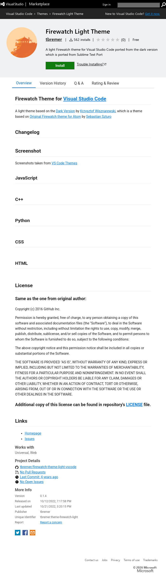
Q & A (79, 83)
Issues (30, 439)
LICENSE (134, 404)
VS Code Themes (64, 163)
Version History (53, 83)
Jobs (104, 560)
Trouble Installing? (92, 64)
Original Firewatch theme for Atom (55, 116)
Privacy (115, 560)
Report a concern (51, 522)
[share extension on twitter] (18, 534)
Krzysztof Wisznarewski (98, 111)
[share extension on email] (32, 534)
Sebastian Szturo (98, 116)
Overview (24, 83)
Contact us (91, 560)
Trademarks (150, 560)
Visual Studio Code (19, 14)
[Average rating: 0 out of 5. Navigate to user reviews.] (110, 40)
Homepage (33, 433)
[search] (138, 4)
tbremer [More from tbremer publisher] (54, 39)
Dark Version (65, 111)
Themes (42, 14)
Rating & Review (105, 83)
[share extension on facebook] (25, 534)
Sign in (107, 4)
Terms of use (132, 560)
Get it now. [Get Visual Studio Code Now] (152, 14)
